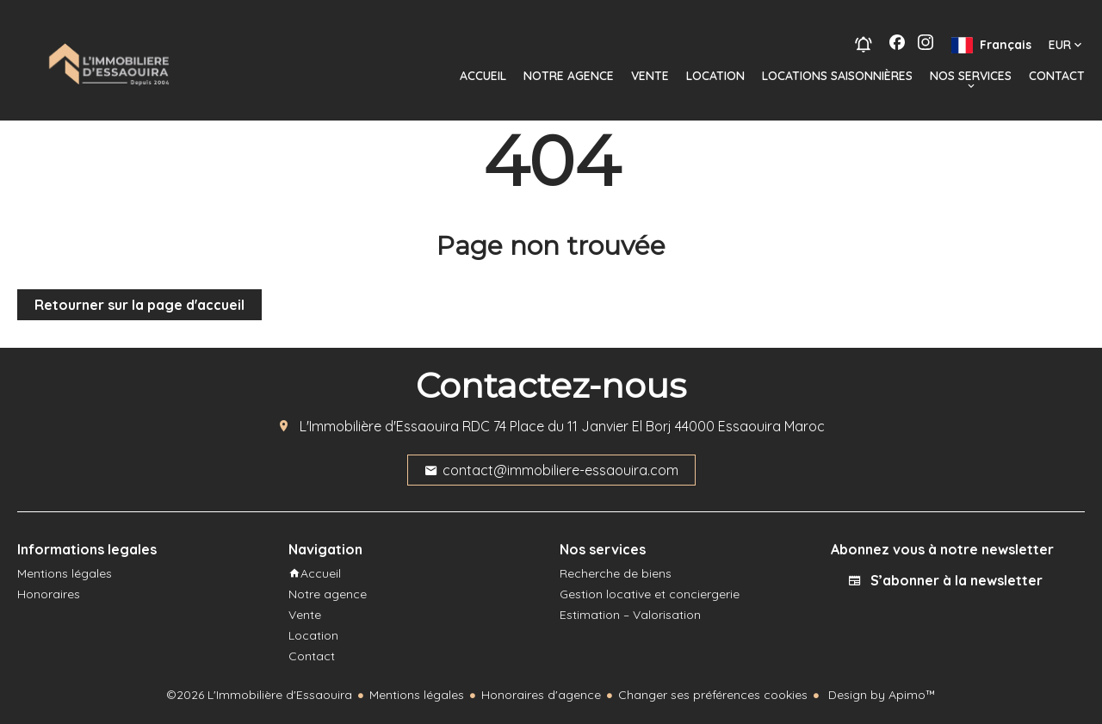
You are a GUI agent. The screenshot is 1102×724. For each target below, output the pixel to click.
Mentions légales (416, 694)
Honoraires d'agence (541, 694)
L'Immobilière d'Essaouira (379, 426)
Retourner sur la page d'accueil (139, 304)
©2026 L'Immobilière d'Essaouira (259, 694)
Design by (880, 694)
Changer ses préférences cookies (713, 694)
